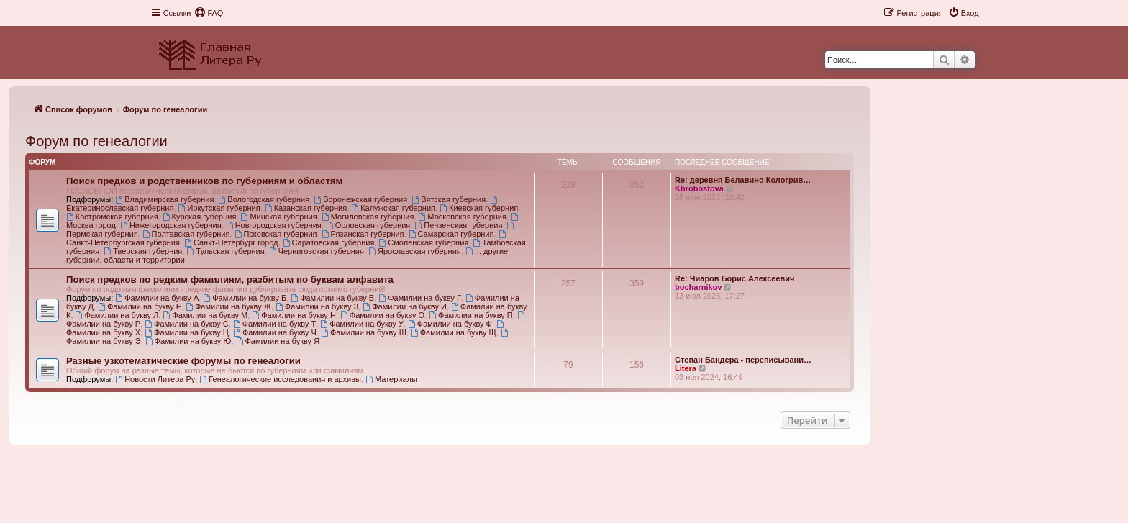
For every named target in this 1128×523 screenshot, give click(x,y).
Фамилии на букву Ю (188, 341)
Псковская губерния (276, 233)
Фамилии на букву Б (244, 298)
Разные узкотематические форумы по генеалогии (183, 360)
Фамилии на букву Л (117, 315)
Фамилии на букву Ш (363, 332)
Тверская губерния (143, 251)
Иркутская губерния (219, 208)
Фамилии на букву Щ (453, 332)
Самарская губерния (451, 233)
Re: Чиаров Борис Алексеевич (734, 278)
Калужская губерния (393, 208)
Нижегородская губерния (171, 225)
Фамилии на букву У (362, 323)
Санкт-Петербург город (231, 242)
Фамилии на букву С (187, 323)
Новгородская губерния (274, 225)
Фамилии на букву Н (294, 315)
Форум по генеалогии (96, 141)
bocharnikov (698, 287)
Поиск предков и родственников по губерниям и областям (204, 181)
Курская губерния (200, 216)
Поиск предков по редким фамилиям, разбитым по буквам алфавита (230, 279)
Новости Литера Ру (155, 379)
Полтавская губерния (186, 233)
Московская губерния (462, 216)
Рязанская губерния (363, 233)
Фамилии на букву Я (278, 341)
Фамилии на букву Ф (450, 323)
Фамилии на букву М (205, 315)
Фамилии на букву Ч (275, 332)
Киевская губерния (479, 208)
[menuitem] (208, 13)
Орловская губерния (368, 225)
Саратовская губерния (329, 242)
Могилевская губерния (368, 216)
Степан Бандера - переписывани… (743, 359)
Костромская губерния (112, 216)
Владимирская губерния (164, 199)
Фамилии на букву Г (419, 298)
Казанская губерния (306, 208)
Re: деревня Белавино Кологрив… (743, 180)
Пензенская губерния (458, 225)
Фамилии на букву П (470, 315)
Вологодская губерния (263, 199)
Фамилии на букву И (404, 306)
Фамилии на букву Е (139, 306)
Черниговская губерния (316, 251)
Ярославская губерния (414, 251)
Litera (685, 368)
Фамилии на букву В (332, 298)
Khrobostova (699, 188)
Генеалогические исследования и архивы (280, 379)
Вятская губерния (448, 199)
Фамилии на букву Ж (228, 306)
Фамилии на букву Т (274, 323)
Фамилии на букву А (157, 298)
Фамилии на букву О (382, 315)
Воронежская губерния (360, 199)
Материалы (391, 379)
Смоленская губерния (423, 242)
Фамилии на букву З (317, 306)
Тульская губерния (225, 251)
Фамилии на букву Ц (187, 332)
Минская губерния (279, 216)
